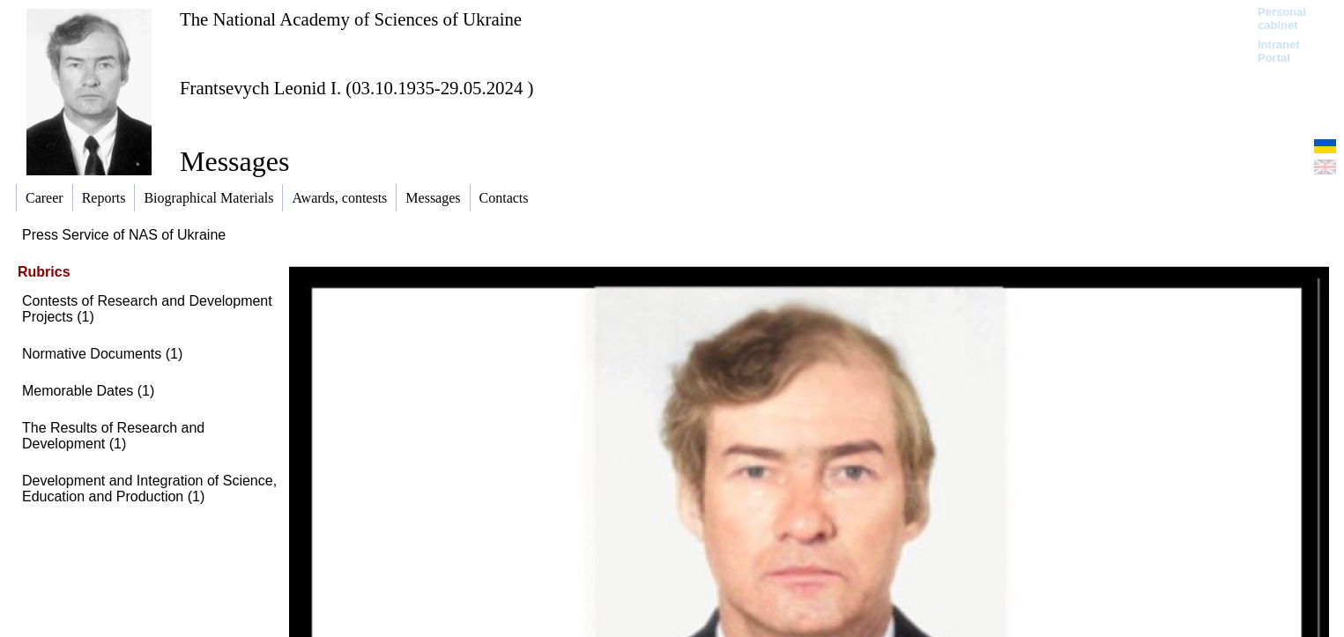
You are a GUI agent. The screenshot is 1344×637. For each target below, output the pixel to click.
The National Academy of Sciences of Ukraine (351, 19)
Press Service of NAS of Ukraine (124, 234)
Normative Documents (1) (102, 353)
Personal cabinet (1282, 18)
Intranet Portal (1279, 51)
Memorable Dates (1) (88, 390)
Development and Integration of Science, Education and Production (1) (149, 488)
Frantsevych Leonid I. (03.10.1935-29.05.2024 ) (356, 88)
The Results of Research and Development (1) (113, 435)
